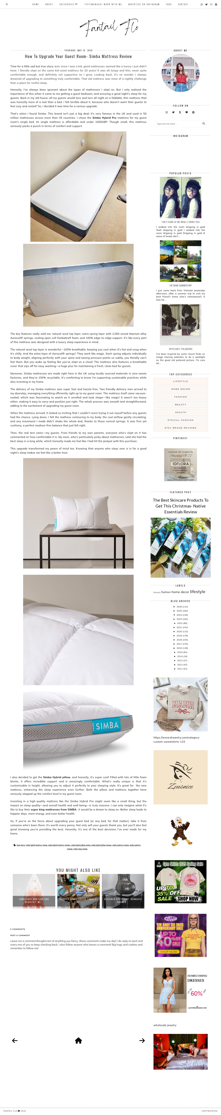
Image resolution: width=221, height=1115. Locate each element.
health (180, 412)
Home (35, 4)
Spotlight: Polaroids (181, 349)
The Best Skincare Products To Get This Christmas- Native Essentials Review (180, 505)
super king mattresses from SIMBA (53, 809)
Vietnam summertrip (181, 285)
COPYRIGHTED (210, 1111)
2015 (180, 652)
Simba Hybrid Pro (105, 117)
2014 (180, 656)
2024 (179, 615)
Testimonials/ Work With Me (103, 4)
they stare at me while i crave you (181, 222)
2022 (180, 623)
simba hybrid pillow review (81, 845)
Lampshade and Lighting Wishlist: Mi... (34, 900)
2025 (179, 610)
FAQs (169, 4)
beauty (180, 404)
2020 (179, 631)
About (49, 4)
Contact (183, 4)
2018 (179, 639)
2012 (180, 664)
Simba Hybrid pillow (56, 777)
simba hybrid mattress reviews (59, 845)
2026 (179, 606)
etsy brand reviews (181, 428)
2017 (179, 644)
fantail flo (10, 1111)
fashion (180, 396)
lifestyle (180, 381)
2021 (179, 627)
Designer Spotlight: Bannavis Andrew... (123, 900)
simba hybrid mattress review (36, 845)
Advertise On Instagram (144, 4)
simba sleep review (80, 849)
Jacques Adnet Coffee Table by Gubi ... (79, 900)
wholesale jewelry (164, 1025)
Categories (67, 4)
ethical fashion (181, 420)
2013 (180, 660)
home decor (21, 845)
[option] (34, 891)
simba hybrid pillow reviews (101, 845)
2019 (179, 635)
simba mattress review (120, 845)
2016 (179, 648)
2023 (179, 619)
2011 (180, 668)
